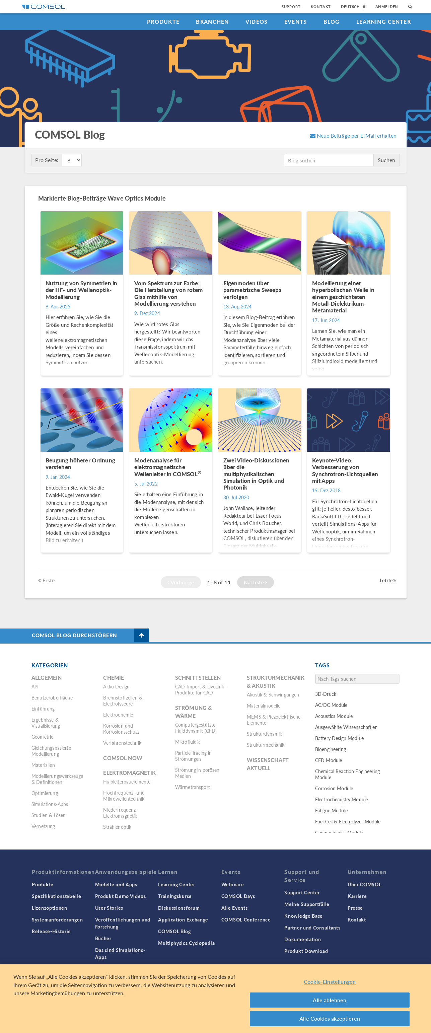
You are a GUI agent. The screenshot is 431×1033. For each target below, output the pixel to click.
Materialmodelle (263, 705)
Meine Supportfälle (307, 904)
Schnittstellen (198, 677)
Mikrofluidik (187, 741)
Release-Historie (51, 931)
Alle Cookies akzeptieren (329, 1018)
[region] (215, 998)
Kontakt (321, 6)
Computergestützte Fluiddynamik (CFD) (196, 727)
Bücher (103, 938)
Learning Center (383, 21)
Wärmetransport (192, 787)
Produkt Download (306, 951)
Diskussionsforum (179, 907)
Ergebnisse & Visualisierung (45, 722)
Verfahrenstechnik (122, 742)
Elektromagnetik (129, 773)
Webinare (232, 884)
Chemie (113, 677)
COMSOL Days (238, 896)
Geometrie (42, 736)
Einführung (43, 708)
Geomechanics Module (339, 832)
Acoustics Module (334, 716)
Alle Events (234, 907)
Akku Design (116, 686)
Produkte (163, 21)
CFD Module (328, 760)
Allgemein (46, 677)
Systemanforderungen (57, 919)
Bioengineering (330, 749)
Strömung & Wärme (193, 712)
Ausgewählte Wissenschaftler (346, 727)
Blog (332, 21)
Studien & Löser (48, 815)
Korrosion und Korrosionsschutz (121, 728)
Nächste (255, 582)
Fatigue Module (331, 810)
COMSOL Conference (246, 919)
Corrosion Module (334, 788)
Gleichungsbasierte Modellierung (51, 750)
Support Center (302, 892)
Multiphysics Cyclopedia (186, 943)
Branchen (212, 21)
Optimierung (44, 793)
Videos (256, 21)
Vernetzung (43, 826)
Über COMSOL (364, 884)
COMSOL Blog (174, 931)
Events (295, 21)
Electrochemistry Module (341, 799)
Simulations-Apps (49, 804)
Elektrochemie (118, 714)
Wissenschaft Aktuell (268, 764)
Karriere (357, 896)
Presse (355, 907)
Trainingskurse (175, 896)
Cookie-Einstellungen (330, 981)
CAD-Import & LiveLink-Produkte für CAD (200, 689)
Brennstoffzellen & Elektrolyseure (122, 700)
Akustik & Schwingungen (273, 694)
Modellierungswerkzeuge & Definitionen (57, 778)
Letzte (388, 580)
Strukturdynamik (264, 733)
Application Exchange (183, 919)
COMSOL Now (122, 758)
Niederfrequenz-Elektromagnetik (120, 812)
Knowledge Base (303, 915)
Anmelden (387, 6)
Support (291, 6)
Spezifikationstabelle (56, 896)
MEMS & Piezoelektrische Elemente (273, 719)
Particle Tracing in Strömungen (193, 755)
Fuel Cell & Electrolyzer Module (348, 821)
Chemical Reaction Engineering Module (347, 774)
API (35, 686)
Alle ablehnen (329, 1000)
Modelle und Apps (116, 884)
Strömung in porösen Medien (197, 772)
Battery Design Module (339, 738)
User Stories (109, 907)
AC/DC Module (331, 705)
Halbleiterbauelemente (126, 781)
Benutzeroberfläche (52, 697)
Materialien (43, 764)
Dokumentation (302, 939)
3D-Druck (325, 693)
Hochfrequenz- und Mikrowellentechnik (124, 795)
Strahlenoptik (117, 826)
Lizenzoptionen (49, 907)
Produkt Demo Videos (120, 896)
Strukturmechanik (265, 744)
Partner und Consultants (312, 927)
